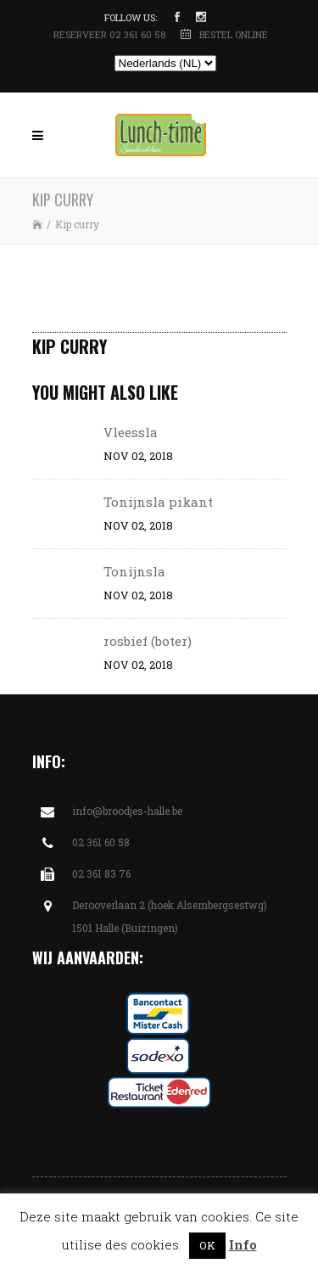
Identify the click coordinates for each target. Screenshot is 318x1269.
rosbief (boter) (147, 640)
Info (243, 1244)
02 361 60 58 (101, 842)
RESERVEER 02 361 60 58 (110, 34)
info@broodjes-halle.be (127, 810)
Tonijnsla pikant (158, 501)
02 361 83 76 (101, 873)
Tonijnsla (134, 571)
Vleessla (130, 432)
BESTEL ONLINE (233, 34)
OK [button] (207, 1245)
